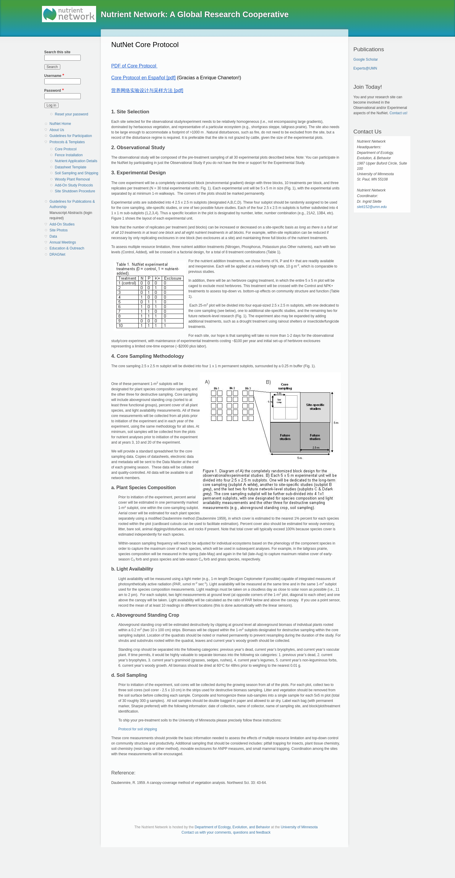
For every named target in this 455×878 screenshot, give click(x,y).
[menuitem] (73, 124)
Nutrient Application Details (76, 161)
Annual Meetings (63, 242)
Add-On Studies (62, 224)
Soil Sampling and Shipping (76, 173)
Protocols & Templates (67, 142)
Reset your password (71, 114)
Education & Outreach (67, 248)
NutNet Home (60, 124)
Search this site (57, 52)
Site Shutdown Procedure (75, 191)
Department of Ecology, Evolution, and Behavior (232, 827)
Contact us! (398, 113)
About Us (57, 130)
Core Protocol (66, 149)
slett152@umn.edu (372, 207)
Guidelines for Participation (71, 136)
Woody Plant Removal (72, 179)
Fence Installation (69, 155)
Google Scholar (365, 59)
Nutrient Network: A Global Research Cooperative (195, 14)
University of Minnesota (299, 827)
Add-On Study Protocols (74, 185)
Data (53, 236)
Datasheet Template (71, 167)
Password (52, 90)
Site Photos (59, 230)
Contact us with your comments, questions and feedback (226, 832)
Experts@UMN (365, 68)
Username (52, 76)
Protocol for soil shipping (137, 729)
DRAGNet (57, 254)
